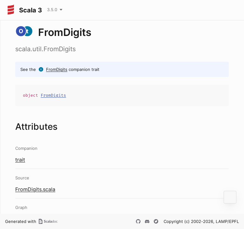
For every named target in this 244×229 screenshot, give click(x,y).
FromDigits (56, 69)
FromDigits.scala (35, 189)
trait (20, 159)
